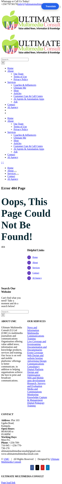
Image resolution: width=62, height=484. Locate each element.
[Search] (3, 62)
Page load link (8, 482)
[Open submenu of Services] (17, 174)
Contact (35, 273)
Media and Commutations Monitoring (34, 392)
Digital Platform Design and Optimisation (35, 372)
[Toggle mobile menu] (1, 162)
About (35, 262)
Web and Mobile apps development (36, 379)
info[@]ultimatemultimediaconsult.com (37, 4)
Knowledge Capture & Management (37, 398)
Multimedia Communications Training (35, 336)
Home (35, 257)
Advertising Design (37, 361)
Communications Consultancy (35, 365)
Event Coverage (35, 352)
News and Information (33, 329)
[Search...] (15, 59)
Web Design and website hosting (35, 357)
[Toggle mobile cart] (3, 162)
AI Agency (37, 278)
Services (36, 268)
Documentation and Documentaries (37, 348)
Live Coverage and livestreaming (36, 343)
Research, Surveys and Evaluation (36, 384)
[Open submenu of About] (15, 171)
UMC (6, 459)
